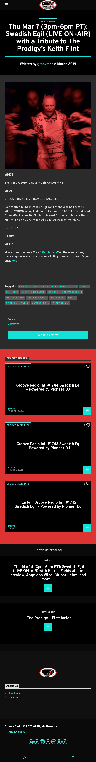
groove (43, 64)
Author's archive (48, 335)
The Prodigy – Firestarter (49, 618)
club (74, 286)
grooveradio (15, 297)
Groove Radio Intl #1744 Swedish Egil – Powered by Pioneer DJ (49, 387)
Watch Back (49, 252)
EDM (15, 292)
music (72, 297)
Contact (13, 697)
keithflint (57, 297)
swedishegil (40, 303)
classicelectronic (54, 286)
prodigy (11, 303)
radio (25, 303)
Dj (7, 292)
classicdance (28, 286)
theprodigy (60, 303)
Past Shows (48, 21)
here (14, 261)
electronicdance (33, 292)
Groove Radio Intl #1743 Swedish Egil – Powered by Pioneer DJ (48, 446)
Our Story (14, 693)
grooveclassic (72, 292)
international (37, 297)
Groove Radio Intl (17, 366)
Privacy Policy (17, 732)
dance (85, 286)
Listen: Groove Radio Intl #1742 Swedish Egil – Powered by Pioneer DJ (48, 504)
